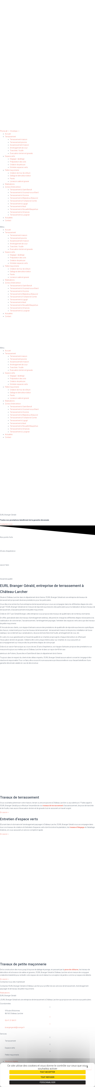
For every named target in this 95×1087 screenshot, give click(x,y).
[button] (47, 227)
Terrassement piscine (18, 142)
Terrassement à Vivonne (19, 195)
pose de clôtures (71, 970)
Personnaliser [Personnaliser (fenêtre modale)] (47, 1082)
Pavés (12, 179)
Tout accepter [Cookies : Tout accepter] (47, 1072)
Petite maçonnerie (12, 170)
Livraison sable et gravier (19, 181)
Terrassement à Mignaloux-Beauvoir (24, 198)
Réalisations (10, 184)
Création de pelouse (17, 165)
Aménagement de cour (19, 148)
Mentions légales (11, 1061)
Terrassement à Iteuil (18, 206)
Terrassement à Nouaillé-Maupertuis (24, 209)
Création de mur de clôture (20, 173)
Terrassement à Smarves (20, 212)
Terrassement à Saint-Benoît (21, 190)
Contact (8, 220)
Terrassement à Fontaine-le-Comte (23, 201)
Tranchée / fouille (16, 151)
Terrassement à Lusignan (20, 215)
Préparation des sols (18, 162)
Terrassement (10, 137)
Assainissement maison (19, 145)
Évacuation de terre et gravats (21, 153)
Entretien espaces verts (19, 167)
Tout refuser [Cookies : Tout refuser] (47, 1077)
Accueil (8, 134)
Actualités (9, 218)
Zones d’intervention (13, 187)
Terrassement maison (18, 139)
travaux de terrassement (53, 806)
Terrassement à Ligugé (19, 204)
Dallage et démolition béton (20, 176)
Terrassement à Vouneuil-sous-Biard (24, 192)
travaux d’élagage (77, 827)
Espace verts (10, 156)
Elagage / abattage (17, 159)
